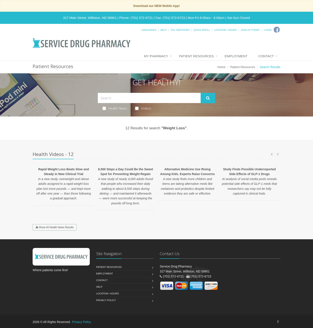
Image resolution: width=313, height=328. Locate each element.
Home (221, 67)
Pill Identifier (180, 30)
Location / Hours (225, 30)
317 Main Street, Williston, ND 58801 (90, 18)
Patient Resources (196, 56)
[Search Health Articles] (149, 98)
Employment (236, 56)
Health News (115, 108)
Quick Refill (202, 30)
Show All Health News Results (55, 227)
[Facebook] (277, 30)
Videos (143, 108)
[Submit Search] (208, 98)
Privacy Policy (106, 300)
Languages (148, 30)
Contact (266, 56)
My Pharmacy (156, 56)
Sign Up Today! (250, 30)
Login (267, 30)
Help (163, 30)
